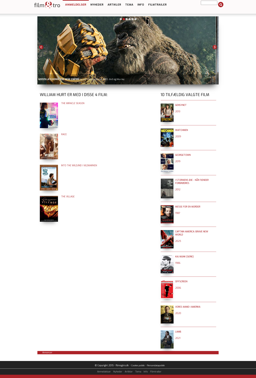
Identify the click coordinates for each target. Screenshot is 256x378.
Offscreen (181, 281)
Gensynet (181, 105)
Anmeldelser (75, 5)
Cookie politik (137, 365)
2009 (178, 136)
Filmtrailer (157, 4)
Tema (129, 4)
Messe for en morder (187, 206)
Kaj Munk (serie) (184, 256)
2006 (178, 287)
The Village (68, 196)
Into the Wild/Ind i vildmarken (79, 165)
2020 (178, 313)
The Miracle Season (72, 103)
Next (214, 47)
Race (64, 134)
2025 (178, 241)
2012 (177, 189)
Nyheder (97, 4)
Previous (41, 47)
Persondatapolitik (156, 365)
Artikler (114, 4)
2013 (177, 111)
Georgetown (183, 155)
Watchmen (181, 130)
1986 (177, 263)
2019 (177, 161)
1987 (177, 213)
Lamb (178, 331)
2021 (177, 338)
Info (140, 4)
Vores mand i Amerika (187, 306)
